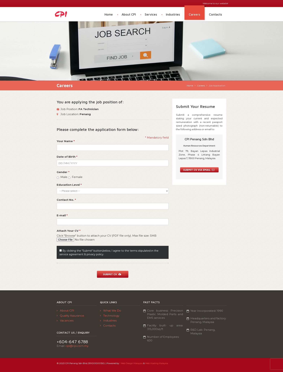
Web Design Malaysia (132, 363)
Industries (173, 14)
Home (109, 14)
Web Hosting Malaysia (156, 363)
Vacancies (66, 320)
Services (151, 14)
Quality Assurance (72, 315)
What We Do (112, 310)
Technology (111, 315)
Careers (194, 14)
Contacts (215, 14)
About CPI (129, 14)
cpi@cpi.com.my (77, 346)
